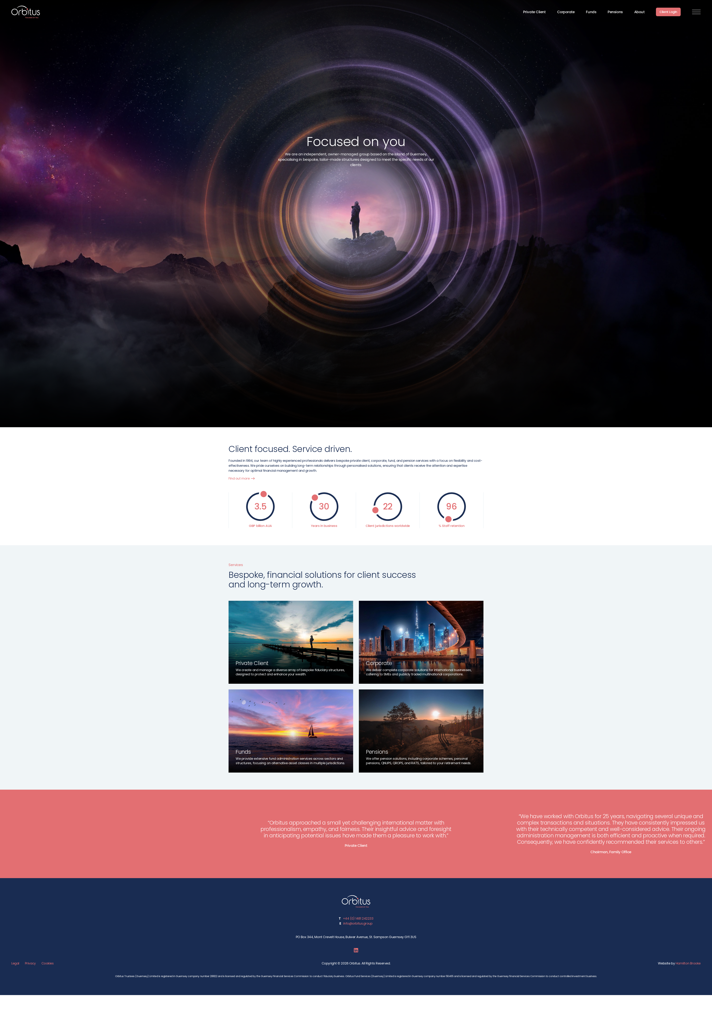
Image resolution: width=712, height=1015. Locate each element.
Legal (15, 963)
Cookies (46, 963)
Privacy (30, 963)
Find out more (241, 478)
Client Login (668, 12)
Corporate (566, 11)
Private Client (534, 11)
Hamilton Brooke (689, 963)
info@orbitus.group (357, 923)
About (639, 11)
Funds (591, 11)
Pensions (615, 11)
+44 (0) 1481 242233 (358, 918)
